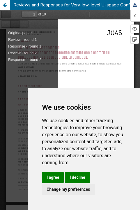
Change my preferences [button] (68, 189)
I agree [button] (53, 177)
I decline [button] (77, 177)
